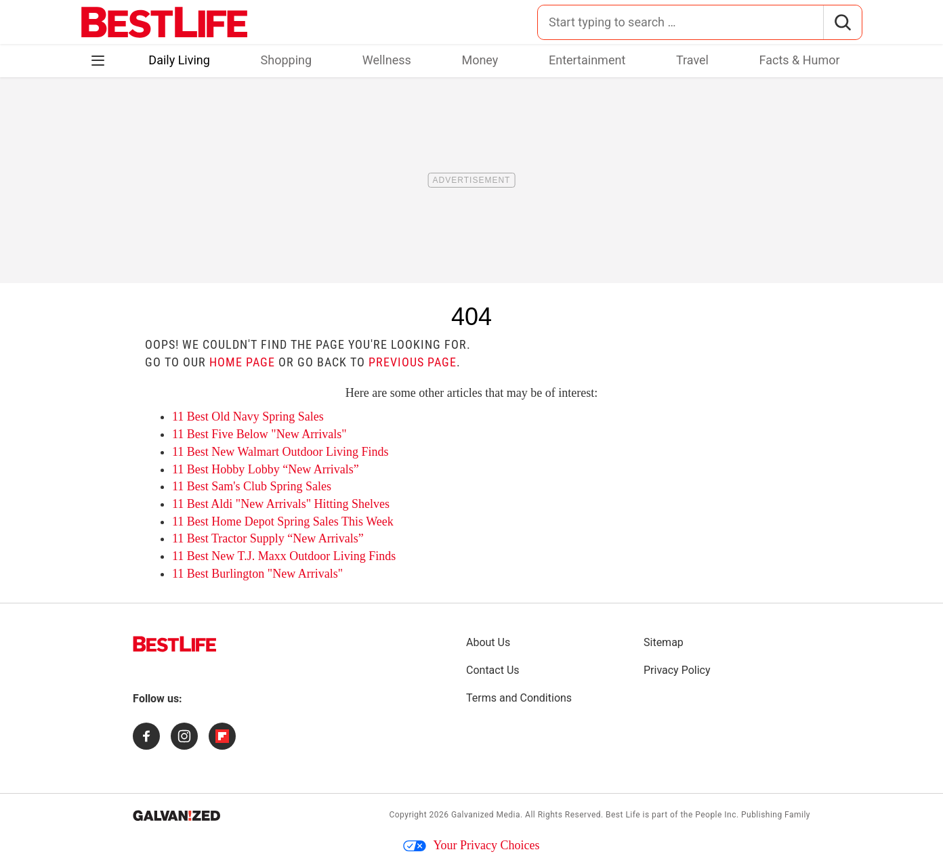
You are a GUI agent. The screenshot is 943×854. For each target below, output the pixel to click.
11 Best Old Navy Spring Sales (248, 416)
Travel (692, 60)
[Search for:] (680, 22)
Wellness (386, 60)
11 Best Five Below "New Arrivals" (259, 434)
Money (479, 60)
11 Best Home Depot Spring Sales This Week (283, 521)
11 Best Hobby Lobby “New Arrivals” (265, 469)
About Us (488, 642)
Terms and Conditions (519, 697)
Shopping (286, 60)
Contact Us (493, 670)
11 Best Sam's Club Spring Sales (251, 486)
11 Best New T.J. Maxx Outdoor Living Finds (284, 556)
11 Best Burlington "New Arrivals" (257, 573)
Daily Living (179, 60)
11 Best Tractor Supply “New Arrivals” (268, 538)
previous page (413, 362)
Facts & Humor (799, 60)
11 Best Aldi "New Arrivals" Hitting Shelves (281, 504)
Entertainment (587, 60)
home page (242, 362)
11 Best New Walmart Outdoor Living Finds (280, 451)
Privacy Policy (677, 670)
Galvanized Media (485, 814)
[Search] (842, 22)
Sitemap (664, 642)
